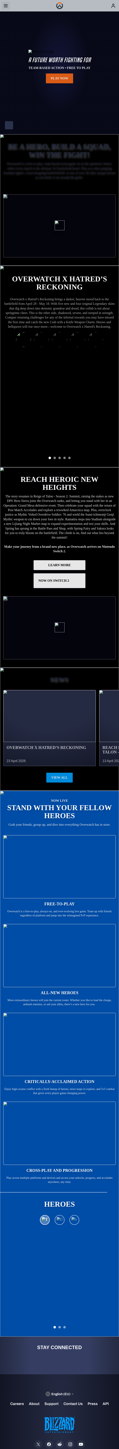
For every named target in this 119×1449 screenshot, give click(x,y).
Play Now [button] (59, 78)
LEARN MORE (59, 527)
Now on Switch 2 (60, 543)
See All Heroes (59, 1235)
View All (59, 739)
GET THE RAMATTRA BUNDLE (59, 407)
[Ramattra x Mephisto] (23, 341)
